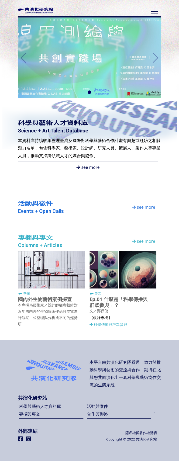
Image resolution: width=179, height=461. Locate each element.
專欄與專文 (29, 414)
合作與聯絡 (97, 414)
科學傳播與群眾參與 (108, 324)
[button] (89, 92)
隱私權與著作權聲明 (141, 432)
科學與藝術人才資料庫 (40, 406)
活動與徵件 (97, 406)
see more (88, 167)
